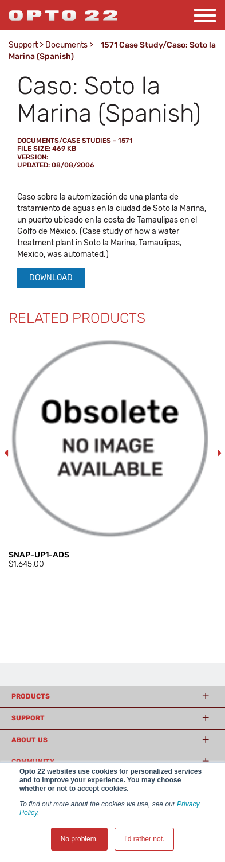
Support (23, 45)
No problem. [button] (79, 839)
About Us (29, 740)
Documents (66, 45)
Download (51, 278)
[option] (112, 453)
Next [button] (219, 453)
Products (30, 696)
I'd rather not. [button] (144, 839)
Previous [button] (5, 453)
